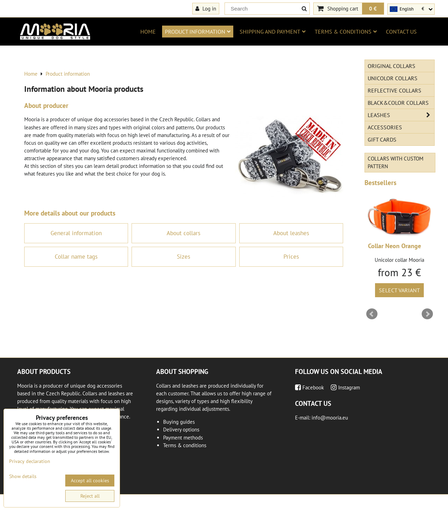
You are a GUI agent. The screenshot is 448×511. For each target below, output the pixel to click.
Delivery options (181, 429)
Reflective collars (394, 90)
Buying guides (179, 421)
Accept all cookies (90, 480)
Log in (205, 8)
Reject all (90, 496)
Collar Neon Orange (394, 246)
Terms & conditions (346, 31)
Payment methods (183, 437)
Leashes (401, 115)
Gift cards (382, 139)
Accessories (385, 127)
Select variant (399, 290)
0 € (373, 8)
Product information (197, 31)
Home (148, 31)
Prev (371, 314)
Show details (22, 476)
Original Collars (391, 65)
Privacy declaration (29, 461)
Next (427, 314)
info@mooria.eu (330, 417)
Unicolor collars (392, 78)
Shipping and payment (273, 31)
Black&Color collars (398, 102)
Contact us (401, 31)
